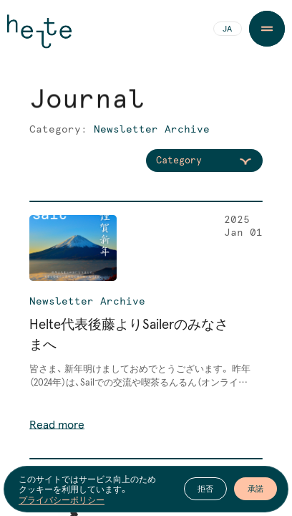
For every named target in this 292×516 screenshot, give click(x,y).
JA (227, 29)
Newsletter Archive (87, 302)
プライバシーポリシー (61, 499)
